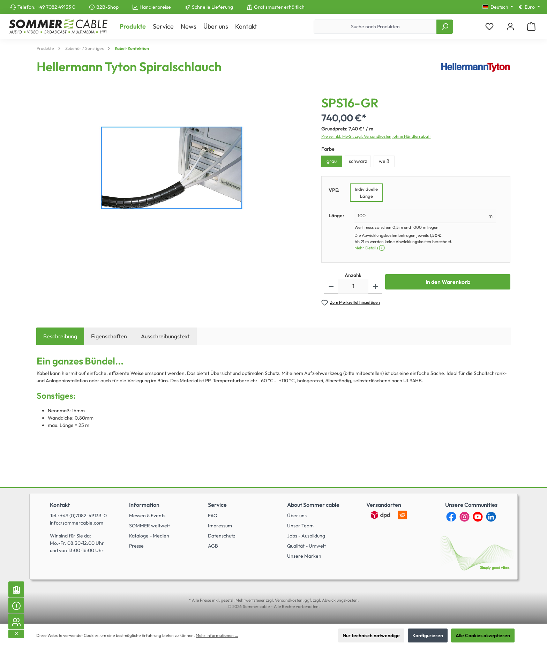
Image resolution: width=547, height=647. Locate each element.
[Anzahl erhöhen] (375, 286)
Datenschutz (221, 536)
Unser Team (300, 525)
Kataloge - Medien (149, 536)
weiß (384, 161)
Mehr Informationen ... (217, 635)
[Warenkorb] (531, 27)
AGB (213, 546)
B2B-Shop (107, 7)
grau (332, 161)
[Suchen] (444, 27)
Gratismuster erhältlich (279, 7)
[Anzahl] (353, 286)
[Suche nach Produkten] (375, 27)
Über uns (297, 515)
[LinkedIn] (491, 517)
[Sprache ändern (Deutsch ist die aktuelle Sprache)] (498, 7)
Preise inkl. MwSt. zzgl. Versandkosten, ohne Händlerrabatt (376, 136)
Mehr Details (369, 247)
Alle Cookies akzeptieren (483, 635)
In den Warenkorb (448, 281)
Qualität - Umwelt (306, 546)
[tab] (60, 336)
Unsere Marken (304, 556)
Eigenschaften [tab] (109, 336)
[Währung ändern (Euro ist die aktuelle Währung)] (529, 7)
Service (217, 504)
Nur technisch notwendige (371, 635)
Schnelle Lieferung (212, 7)
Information (144, 504)
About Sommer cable (313, 504)
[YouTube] (478, 517)
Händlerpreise (155, 7)
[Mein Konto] (510, 27)
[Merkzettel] (489, 27)
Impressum (220, 525)
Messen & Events (147, 515)
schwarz (358, 161)
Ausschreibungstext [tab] (165, 336)
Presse (136, 546)
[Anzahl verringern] (331, 286)
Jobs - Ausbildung (306, 536)
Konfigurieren (427, 635)
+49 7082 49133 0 (56, 7)
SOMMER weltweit (149, 525)
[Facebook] (451, 517)
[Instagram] (464, 517)
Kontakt (60, 504)
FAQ (212, 515)
